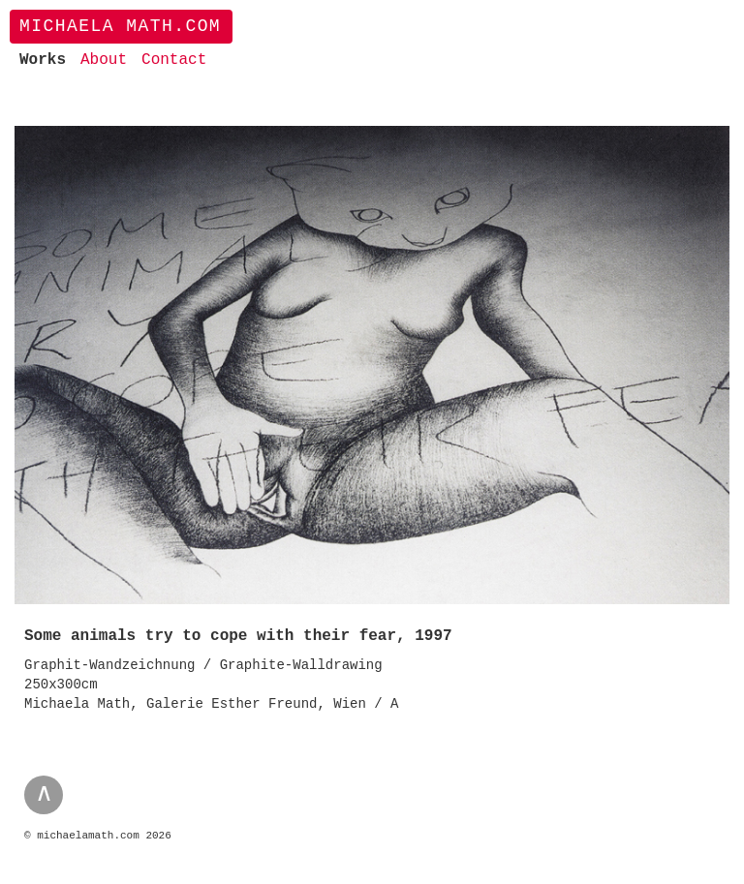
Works (42, 60)
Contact (173, 60)
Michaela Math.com (120, 26)
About (103, 60)
